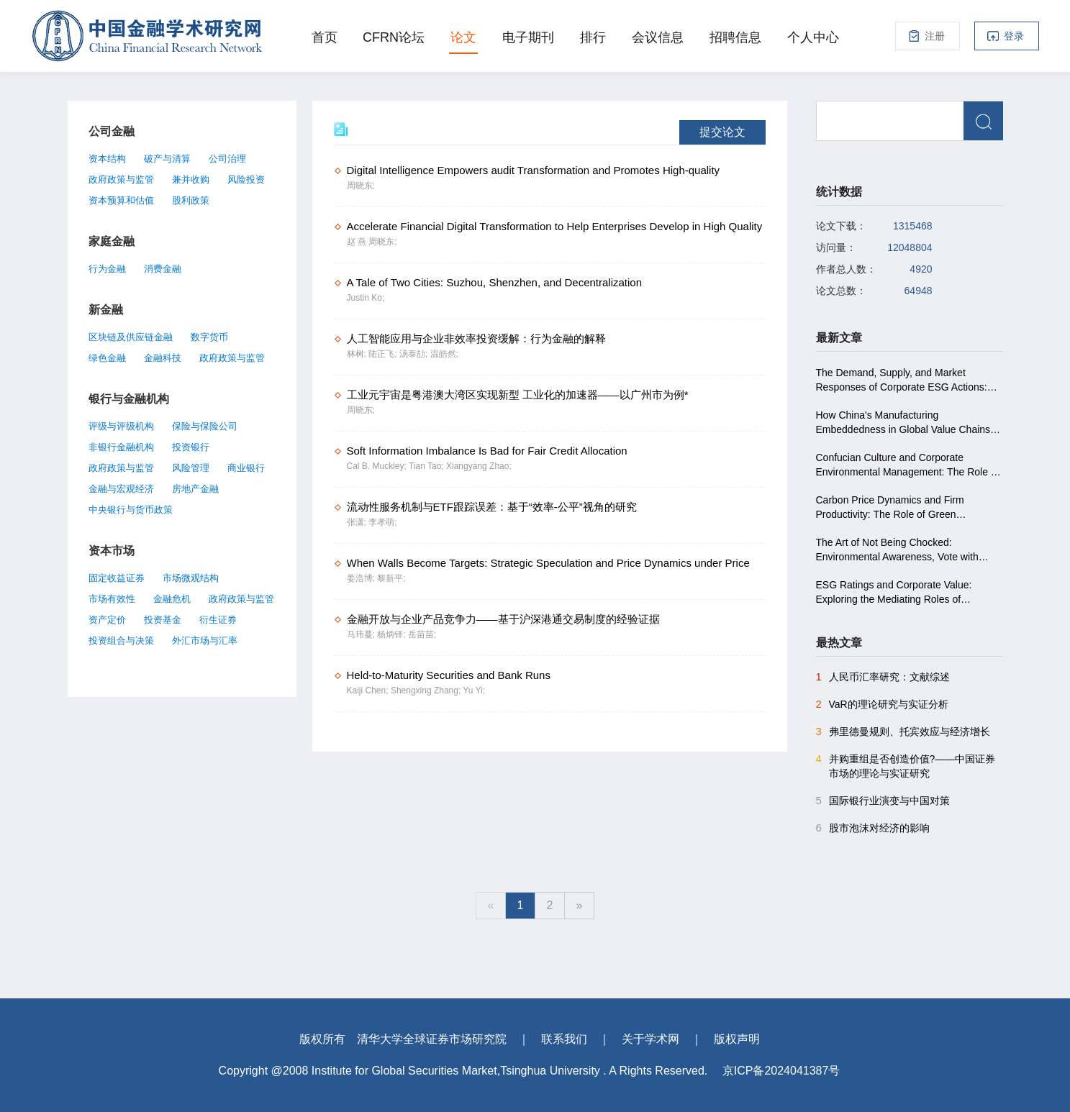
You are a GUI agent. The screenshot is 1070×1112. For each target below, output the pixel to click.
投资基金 (162, 619)
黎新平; (391, 578)
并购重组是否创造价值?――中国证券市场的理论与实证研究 (906, 765)
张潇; (358, 522)
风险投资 (246, 179)
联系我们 (564, 1039)
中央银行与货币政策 (131, 509)
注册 (935, 36)
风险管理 (190, 467)
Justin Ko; (366, 298)
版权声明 (737, 1039)
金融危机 (172, 598)
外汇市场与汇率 (204, 640)
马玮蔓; (362, 634)
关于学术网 (650, 1039)
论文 (463, 37)
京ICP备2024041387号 (781, 1071)
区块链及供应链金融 (131, 337)
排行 (593, 37)
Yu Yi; (474, 690)
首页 (324, 37)
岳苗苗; (422, 634)
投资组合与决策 (121, 640)
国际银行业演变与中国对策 (883, 800)
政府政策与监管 (121, 179)
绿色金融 (107, 357)
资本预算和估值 (121, 200)
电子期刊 (528, 37)
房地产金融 (195, 488)
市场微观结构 (191, 578)
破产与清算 (167, 158)
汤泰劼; (414, 354)
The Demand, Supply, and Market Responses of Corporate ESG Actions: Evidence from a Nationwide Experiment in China (905, 380)
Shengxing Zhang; (427, 690)
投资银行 (190, 447)
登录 (1014, 36)
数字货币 (209, 337)
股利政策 (190, 200)
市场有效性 (112, 598)
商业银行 (246, 467)
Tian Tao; (427, 466)
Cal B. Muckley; (378, 466)
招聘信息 (735, 37)
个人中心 (813, 37)
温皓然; (444, 354)
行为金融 (107, 268)
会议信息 (658, 37)
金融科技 (162, 357)
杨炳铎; (392, 634)
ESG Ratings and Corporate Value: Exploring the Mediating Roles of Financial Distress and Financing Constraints (894, 592)
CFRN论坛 (394, 37)
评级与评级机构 (121, 426)
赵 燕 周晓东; (372, 242)
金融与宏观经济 (121, 488)
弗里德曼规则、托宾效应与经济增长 (903, 731)
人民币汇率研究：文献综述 (883, 677)
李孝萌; (382, 522)
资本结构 (107, 158)
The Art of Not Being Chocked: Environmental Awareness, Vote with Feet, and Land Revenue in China (897, 550)
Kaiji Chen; (369, 690)
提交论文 (722, 132)
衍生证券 (218, 619)
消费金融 (162, 268)
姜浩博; (362, 578)
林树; (358, 354)
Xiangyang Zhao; (479, 466)
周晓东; (361, 186)
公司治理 (227, 158)
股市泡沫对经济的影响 (873, 828)
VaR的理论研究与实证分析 (882, 704)
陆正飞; (383, 354)
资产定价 (107, 619)
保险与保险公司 (204, 426)
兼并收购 (190, 179)
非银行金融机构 (121, 447)
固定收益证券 (117, 578)
